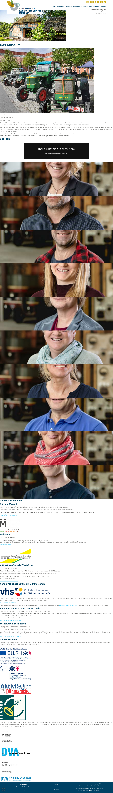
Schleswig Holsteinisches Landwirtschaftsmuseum (91, 788)
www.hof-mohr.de (5, 545)
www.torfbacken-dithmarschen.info (11, 636)
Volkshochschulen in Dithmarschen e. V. (92, 790)
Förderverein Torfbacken (13, 623)
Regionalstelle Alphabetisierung (68, 605)
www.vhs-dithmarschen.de (8, 603)
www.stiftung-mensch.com (8, 515)
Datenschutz (56, 789)
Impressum (56, 786)
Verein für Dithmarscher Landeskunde (20, 608)
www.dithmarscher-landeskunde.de (11, 620)
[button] (3, 789)
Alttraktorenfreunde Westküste (16, 565)
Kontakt (56, 784)
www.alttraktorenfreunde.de (9, 581)
